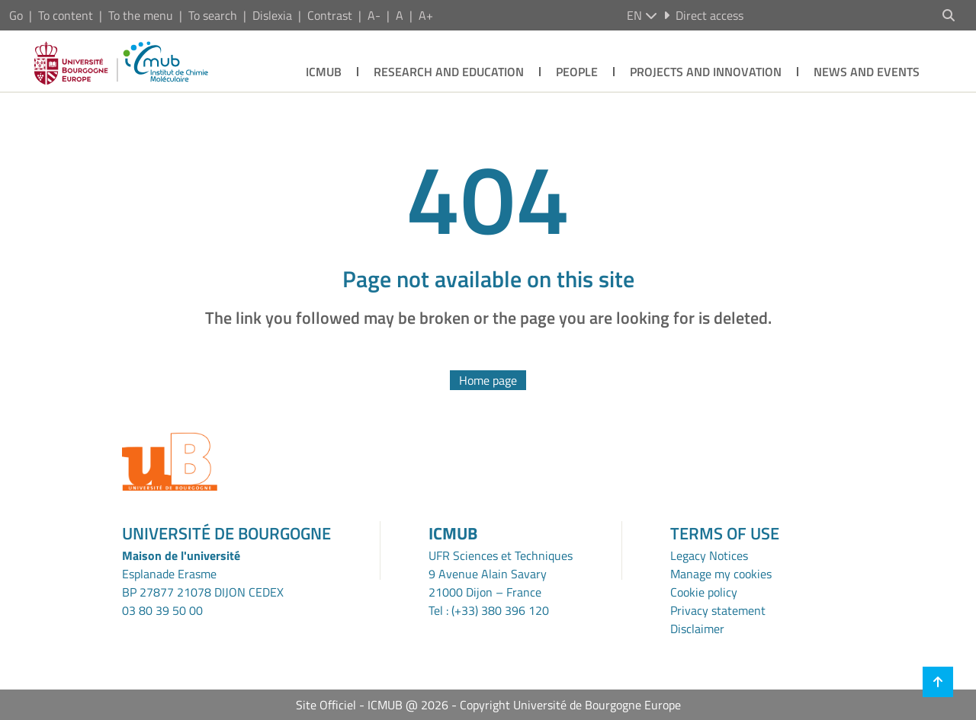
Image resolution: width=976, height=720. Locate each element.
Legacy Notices (709, 555)
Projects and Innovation (706, 71)
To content (65, 15)
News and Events (867, 71)
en (642, 15)
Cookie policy (703, 592)
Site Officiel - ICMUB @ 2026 (372, 705)
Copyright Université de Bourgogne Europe (570, 705)
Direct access (703, 15)
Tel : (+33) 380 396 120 (489, 610)
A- (374, 15)
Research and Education (449, 71)
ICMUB (324, 71)
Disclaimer (697, 628)
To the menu (140, 15)
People (577, 71)
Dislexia (272, 15)
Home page (488, 380)
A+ (426, 15)
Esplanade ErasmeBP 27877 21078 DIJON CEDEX (203, 583)
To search (212, 15)
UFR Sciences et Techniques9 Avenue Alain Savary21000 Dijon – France (501, 573)
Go (16, 15)
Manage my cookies (721, 574)
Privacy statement (718, 610)
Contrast (329, 15)
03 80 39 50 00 (162, 610)
